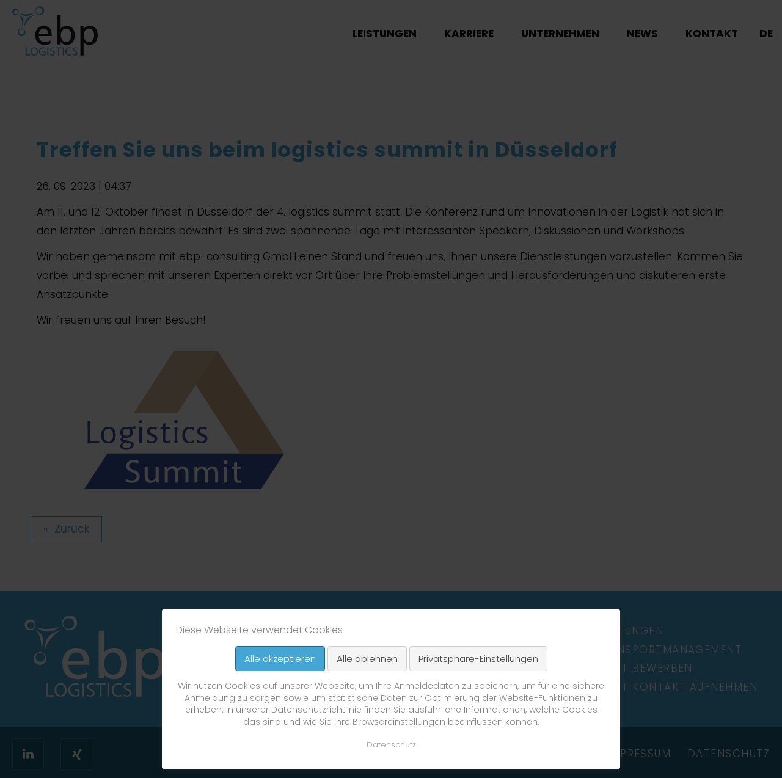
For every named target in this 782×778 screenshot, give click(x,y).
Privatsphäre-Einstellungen (478, 658)
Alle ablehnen (367, 658)
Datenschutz (391, 745)
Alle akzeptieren (280, 658)
